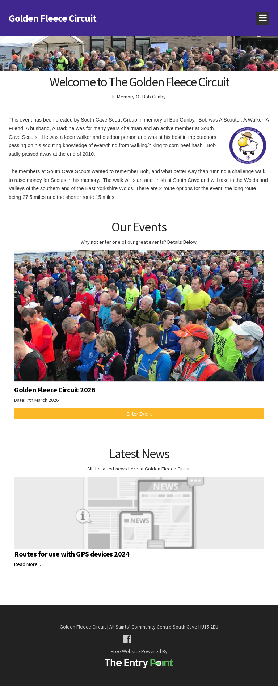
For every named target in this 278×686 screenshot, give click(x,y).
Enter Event (139, 413)
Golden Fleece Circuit (52, 18)
